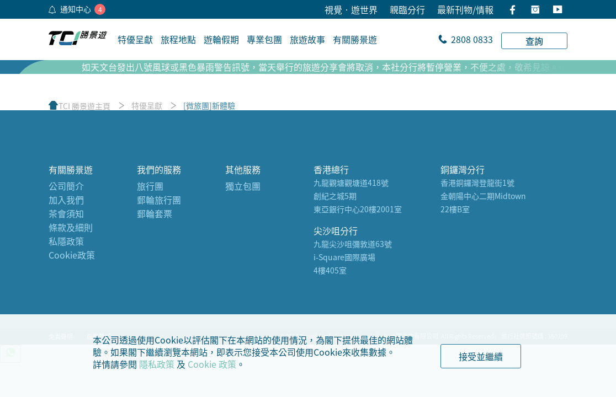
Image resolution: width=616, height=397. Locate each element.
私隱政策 (66, 241)
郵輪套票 (154, 213)
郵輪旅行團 (159, 199)
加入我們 (66, 199)
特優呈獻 (146, 105)
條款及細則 (71, 227)
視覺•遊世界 (351, 9)
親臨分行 (407, 9)
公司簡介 (66, 185)
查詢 (534, 40)
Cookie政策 (72, 254)
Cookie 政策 (212, 364)
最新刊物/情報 (465, 9)
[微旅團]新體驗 (209, 105)
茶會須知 (66, 213)
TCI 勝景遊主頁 (84, 105)
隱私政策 (156, 364)
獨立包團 (243, 185)
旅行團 (150, 185)
